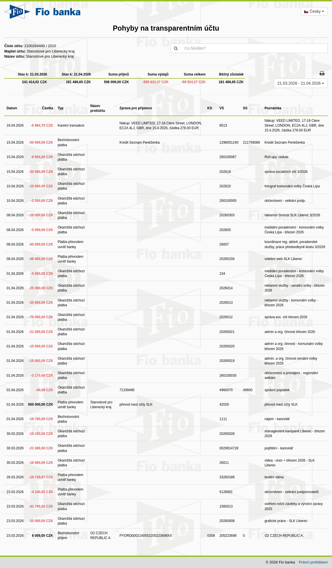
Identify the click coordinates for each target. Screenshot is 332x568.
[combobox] (314, 11)
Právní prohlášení (313, 562)
